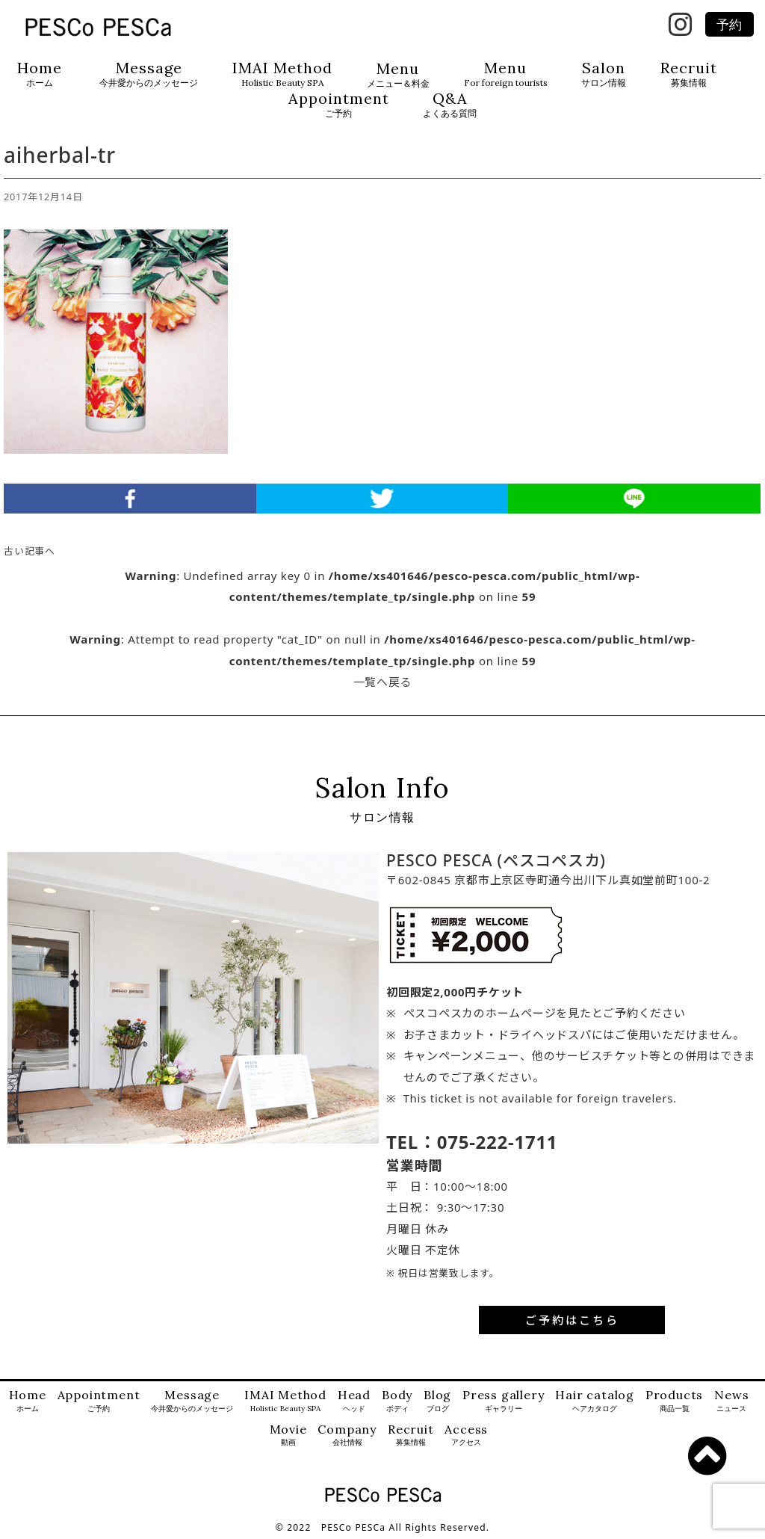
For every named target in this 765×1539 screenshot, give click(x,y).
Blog (437, 1401)
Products (674, 1401)
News (731, 1401)
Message (148, 74)
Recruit (688, 74)
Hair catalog (594, 1401)
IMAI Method (282, 74)
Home (39, 74)
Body (397, 1401)
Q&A (450, 105)
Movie (288, 1435)
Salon (603, 74)
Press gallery (503, 1401)
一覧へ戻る (382, 681)
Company (347, 1435)
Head (354, 1401)
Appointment (338, 105)
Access (466, 1435)
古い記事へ (29, 551)
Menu (398, 75)
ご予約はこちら (572, 1320)
